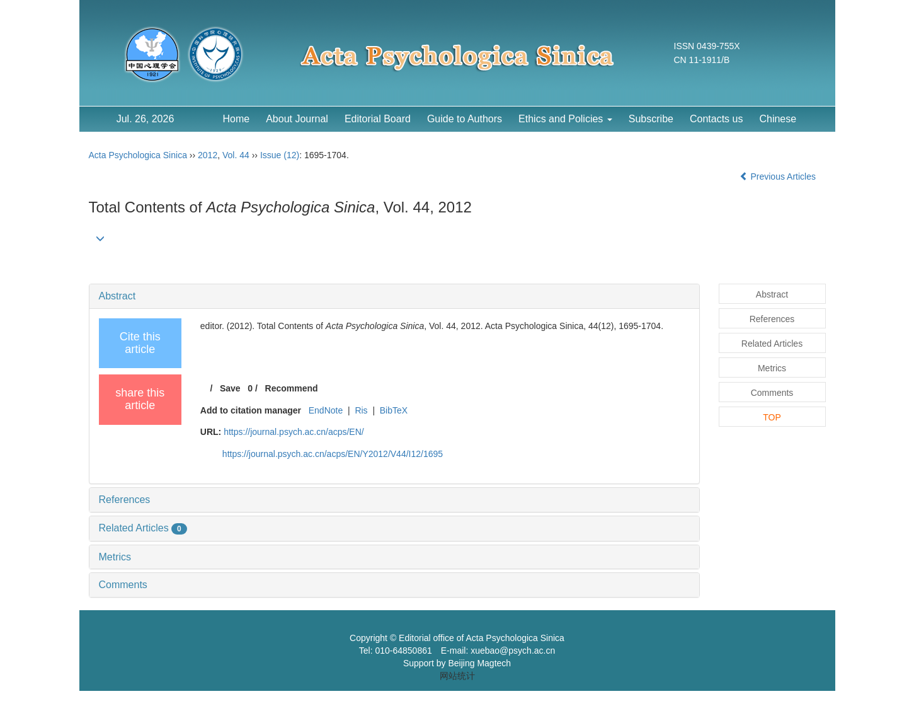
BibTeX (394, 410)
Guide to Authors (464, 118)
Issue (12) (279, 155)
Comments (123, 584)
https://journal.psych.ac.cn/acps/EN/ (294, 432)
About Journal (297, 118)
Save (230, 388)
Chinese (777, 118)
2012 (207, 155)
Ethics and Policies (565, 118)
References (125, 499)
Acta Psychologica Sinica (138, 155)
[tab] (394, 296)
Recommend (291, 388)
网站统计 (457, 676)
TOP (772, 417)
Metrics (115, 557)
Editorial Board (378, 118)
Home (236, 118)
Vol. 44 (235, 155)
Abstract (117, 296)
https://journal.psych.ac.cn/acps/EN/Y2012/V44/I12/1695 (332, 454)
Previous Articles (779, 176)
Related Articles (143, 528)
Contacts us (716, 118)
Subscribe (651, 118)
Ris (361, 410)
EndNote (326, 410)
